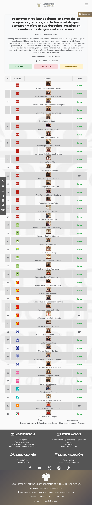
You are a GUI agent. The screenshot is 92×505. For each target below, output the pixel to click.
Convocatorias (23, 462)
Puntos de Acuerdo (69, 446)
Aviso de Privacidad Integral (46, 501)
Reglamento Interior (23, 442)
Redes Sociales (69, 460)
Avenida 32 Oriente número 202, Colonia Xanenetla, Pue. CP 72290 (46, 492)
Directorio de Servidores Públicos (23, 446)
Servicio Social (23, 460)
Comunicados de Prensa (69, 462)
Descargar (84, 14)
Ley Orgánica (23, 439)
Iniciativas (69, 444)
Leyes (69, 442)
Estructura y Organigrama (23, 444)
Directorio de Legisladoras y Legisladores (69, 439)
